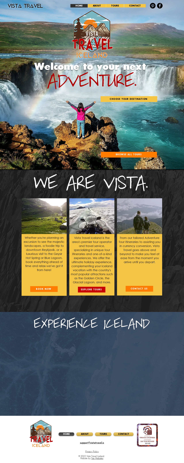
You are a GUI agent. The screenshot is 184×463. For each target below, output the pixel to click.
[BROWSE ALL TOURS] (129, 155)
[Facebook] (160, 5)
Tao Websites (97, 458)
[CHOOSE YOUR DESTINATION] (128, 99)
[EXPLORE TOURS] (91, 289)
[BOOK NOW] (44, 289)
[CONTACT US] (139, 289)
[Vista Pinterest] (153, 5)
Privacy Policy (92, 451)
